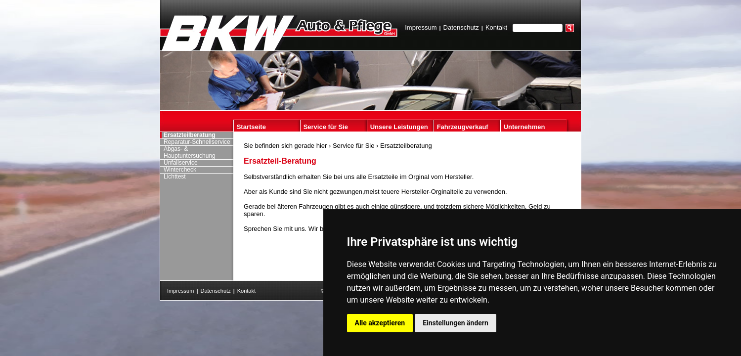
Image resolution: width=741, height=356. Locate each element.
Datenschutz (461, 27)
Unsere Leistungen (399, 127)
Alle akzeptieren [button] (380, 323)
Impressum (420, 27)
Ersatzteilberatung (406, 145)
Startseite (251, 127)
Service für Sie (326, 127)
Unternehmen (524, 127)
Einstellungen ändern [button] (455, 323)
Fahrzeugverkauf (462, 127)
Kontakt (496, 27)
